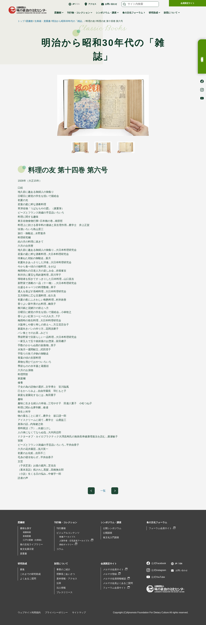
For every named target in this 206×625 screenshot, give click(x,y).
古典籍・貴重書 (42, 21)
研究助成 (153, 12)
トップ (21, 21)
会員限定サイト (188, 3)
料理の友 (90, 21)
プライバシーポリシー (56, 612)
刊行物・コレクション (78, 12)
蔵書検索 (202, 56)
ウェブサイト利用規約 (29, 612)
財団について (171, 12)
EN (78, 4)
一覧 (103, 490)
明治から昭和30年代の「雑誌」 (68, 21)
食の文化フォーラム (132, 12)
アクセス (92, 4)
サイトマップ (79, 612)
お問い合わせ (111, 4)
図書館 (57, 12)
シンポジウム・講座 (106, 12)
